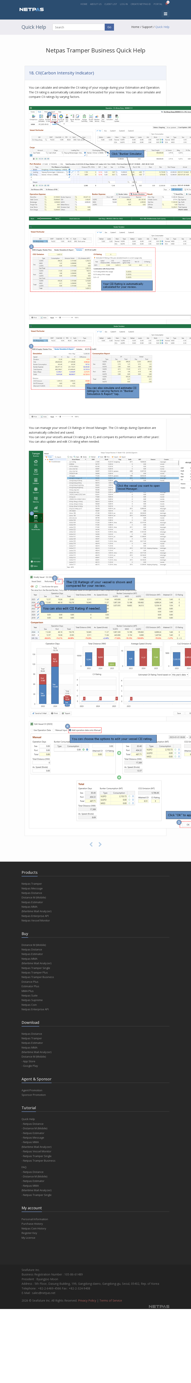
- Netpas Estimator (33, 1133)
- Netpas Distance (33, 1124)
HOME (84, 4)
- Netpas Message (33, 1137)
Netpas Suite (30, 995)
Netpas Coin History (34, 1228)
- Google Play (30, 1066)
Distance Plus (30, 982)
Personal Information (35, 1219)
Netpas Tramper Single (36, 968)
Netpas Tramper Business (38, 977)
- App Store (28, 1061)
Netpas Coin (29, 1005)
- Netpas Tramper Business (38, 1160)
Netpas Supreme (32, 1000)
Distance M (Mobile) (34, 897)
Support (147, 27)
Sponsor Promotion (34, 1095)
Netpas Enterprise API (35, 916)
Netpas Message (32, 888)
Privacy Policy (87, 1300)
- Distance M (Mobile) (34, 1128)
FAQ (24, 1167)
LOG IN (124, 4)
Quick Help (162, 27)
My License (28, 1237)
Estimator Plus (30, 986)
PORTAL (158, 4)
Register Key (29, 1233)
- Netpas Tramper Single (37, 1156)
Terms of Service (110, 1300)
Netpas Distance (32, 893)
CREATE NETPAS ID (141, 4)
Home (135, 27)
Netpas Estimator (32, 902)
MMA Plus (28, 991)
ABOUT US (95, 4)
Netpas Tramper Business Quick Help (95, 50)
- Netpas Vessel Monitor (36, 1151)
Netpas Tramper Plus (35, 972)
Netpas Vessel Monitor (36, 920)
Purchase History (32, 1224)
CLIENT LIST (110, 4)
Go (109, 27)
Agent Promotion (32, 1090)
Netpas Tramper (32, 883)
